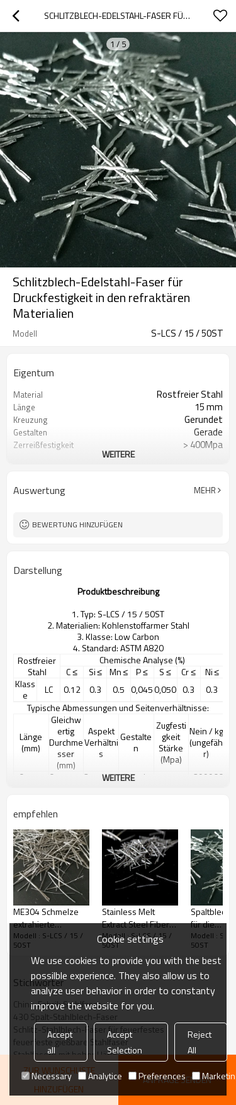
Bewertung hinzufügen (77, 524)
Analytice (100, 1075)
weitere (118, 454)
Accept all (59, 1042)
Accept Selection (124, 1042)
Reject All (199, 1042)
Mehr (205, 490)
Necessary (46, 1075)
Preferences (157, 1075)
